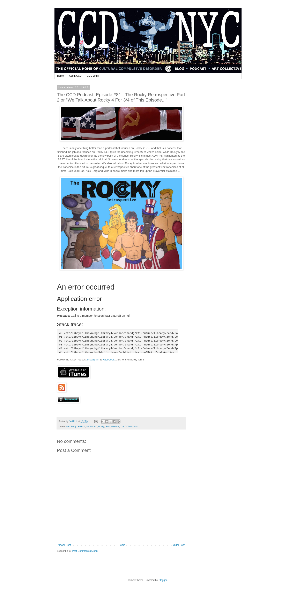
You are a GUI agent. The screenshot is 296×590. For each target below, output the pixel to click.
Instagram (93, 359)
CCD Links (93, 75)
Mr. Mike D (92, 426)
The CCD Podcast (129, 426)
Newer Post (64, 545)
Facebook (108, 359)
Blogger (162, 580)
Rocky (101, 426)
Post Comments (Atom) (85, 551)
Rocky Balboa (112, 426)
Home (60, 75)
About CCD (75, 75)
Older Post (179, 545)
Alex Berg (71, 426)
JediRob (81, 426)
